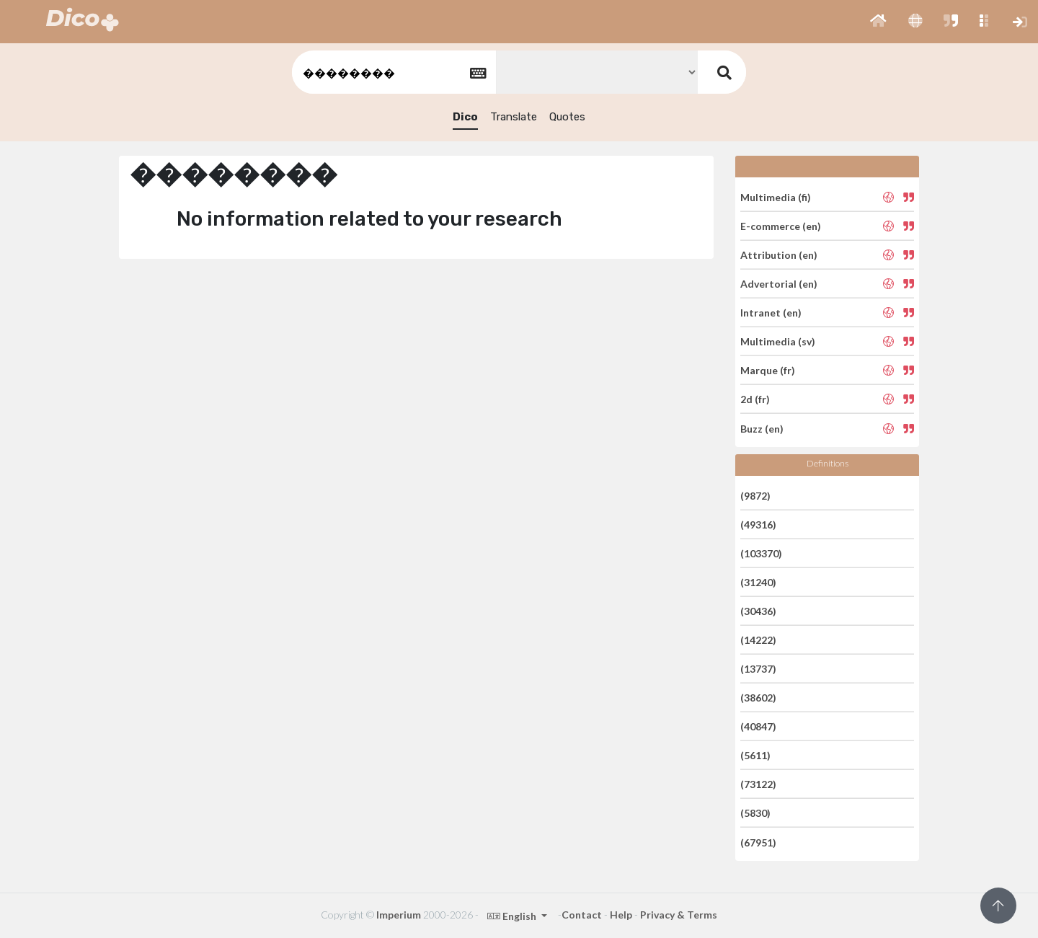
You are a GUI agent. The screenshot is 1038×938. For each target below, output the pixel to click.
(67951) (758, 842)
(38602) (758, 697)
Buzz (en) (762, 428)
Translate (513, 116)
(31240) (758, 582)
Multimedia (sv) (777, 341)
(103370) (761, 553)
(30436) (758, 611)
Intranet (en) (771, 312)
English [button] (512, 916)
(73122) (758, 784)
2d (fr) (755, 399)
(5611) (755, 755)
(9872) (755, 495)
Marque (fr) (767, 370)
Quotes (567, 116)
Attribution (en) (778, 255)
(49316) (758, 524)
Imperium (398, 914)
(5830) (755, 813)
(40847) (758, 726)
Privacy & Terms (678, 914)
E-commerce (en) (780, 226)
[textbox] (393, 72)
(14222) (758, 640)
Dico (465, 116)
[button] (878, 21)
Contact (582, 914)
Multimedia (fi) (775, 196)
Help (621, 914)
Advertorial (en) (778, 284)
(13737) (758, 669)
